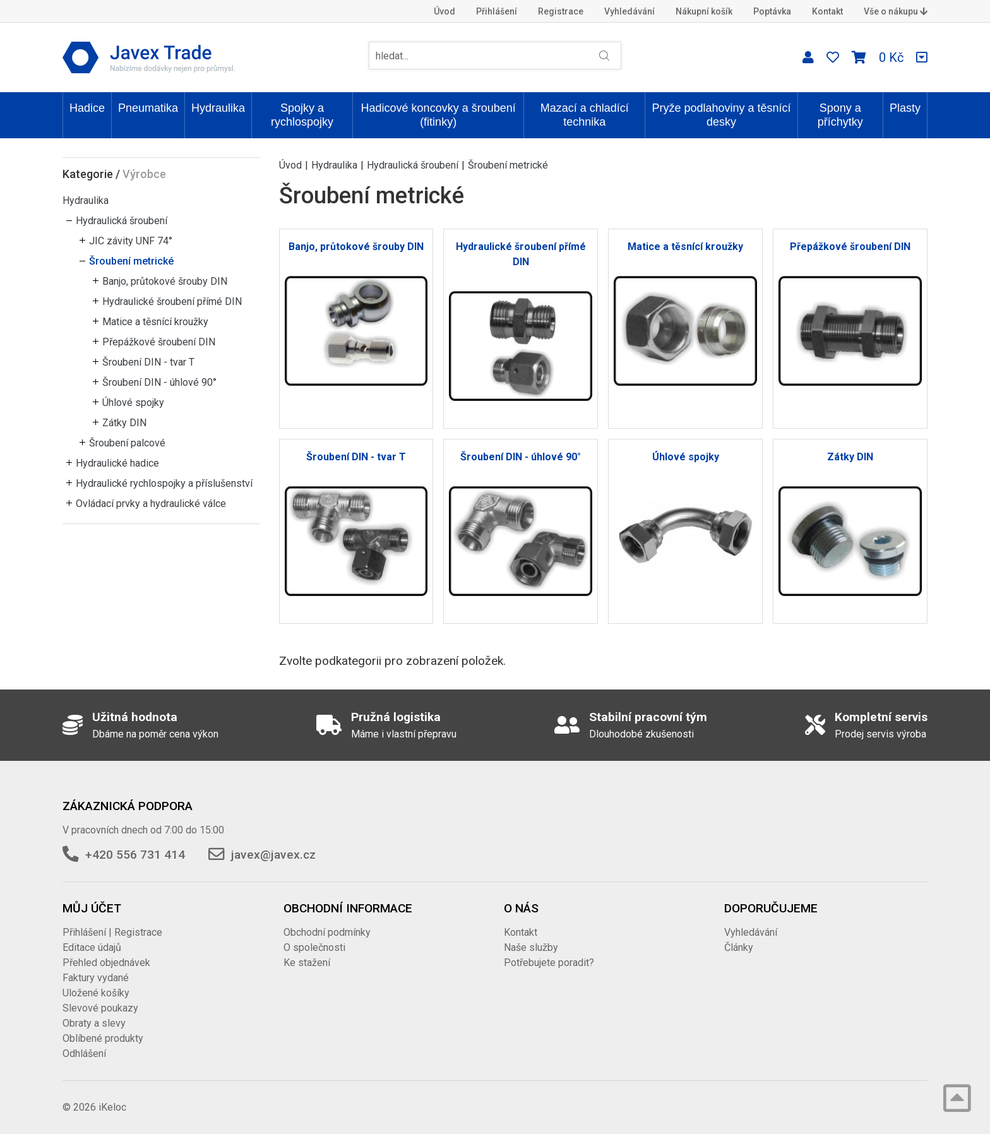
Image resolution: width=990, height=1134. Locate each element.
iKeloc (112, 1107)
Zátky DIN (124, 423)
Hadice (87, 108)
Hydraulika (218, 108)
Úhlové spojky (133, 403)
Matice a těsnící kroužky (155, 322)
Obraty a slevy (94, 1023)
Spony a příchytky (840, 115)
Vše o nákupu (895, 11)
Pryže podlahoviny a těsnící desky (721, 115)
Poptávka (772, 11)
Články (738, 947)
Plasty (905, 108)
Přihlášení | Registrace (112, 932)
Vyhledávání (629, 11)
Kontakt (827, 11)
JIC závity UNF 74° (130, 241)
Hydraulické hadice (117, 463)
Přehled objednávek (106, 963)
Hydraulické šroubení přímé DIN (172, 301)
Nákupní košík (704, 11)
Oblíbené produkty (103, 1038)
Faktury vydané (96, 978)
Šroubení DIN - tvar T (148, 362)
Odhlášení (84, 1053)
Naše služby (531, 947)
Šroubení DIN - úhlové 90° (159, 382)
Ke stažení (306, 963)
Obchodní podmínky (327, 932)
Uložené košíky (96, 993)
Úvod (444, 11)
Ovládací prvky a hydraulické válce (151, 504)
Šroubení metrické (131, 261)
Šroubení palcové (127, 443)
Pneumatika (148, 108)
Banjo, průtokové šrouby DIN (164, 281)
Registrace (560, 11)
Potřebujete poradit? (549, 963)
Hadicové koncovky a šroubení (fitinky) (438, 115)
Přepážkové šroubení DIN (158, 342)
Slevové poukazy (100, 1008)
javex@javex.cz (273, 854)
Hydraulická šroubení (121, 221)
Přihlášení (496, 11)
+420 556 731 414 (135, 854)
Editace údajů (92, 947)
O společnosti (314, 947)
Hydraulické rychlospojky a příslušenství (164, 483)
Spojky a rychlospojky (302, 115)
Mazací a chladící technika (584, 115)
